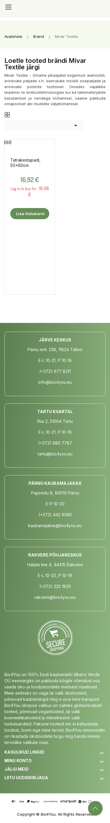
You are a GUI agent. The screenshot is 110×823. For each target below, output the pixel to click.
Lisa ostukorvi (30, 213)
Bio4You (48, 814)
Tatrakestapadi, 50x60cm (25, 162)
